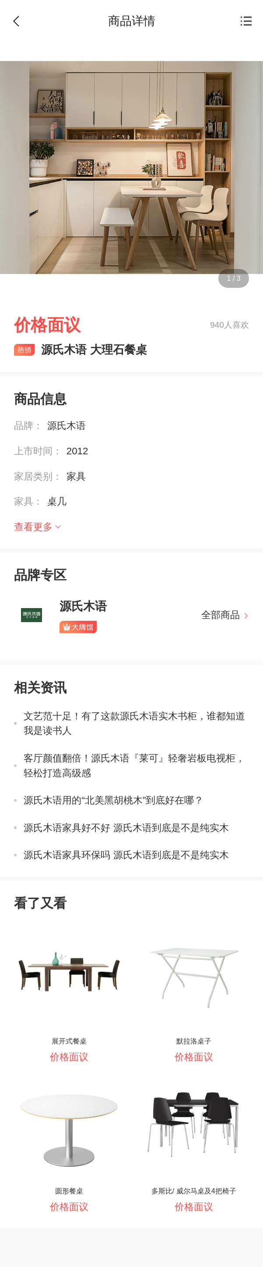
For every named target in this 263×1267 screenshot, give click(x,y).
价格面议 (69, 1056)
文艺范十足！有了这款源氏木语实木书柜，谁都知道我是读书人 (134, 723)
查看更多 (33, 526)
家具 (76, 476)
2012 (77, 451)
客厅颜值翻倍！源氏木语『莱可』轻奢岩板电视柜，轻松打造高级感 (134, 766)
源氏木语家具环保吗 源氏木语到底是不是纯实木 (126, 854)
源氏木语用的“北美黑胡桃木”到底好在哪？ (113, 800)
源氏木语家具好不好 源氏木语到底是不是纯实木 (126, 827)
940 (217, 324)
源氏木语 (66, 425)
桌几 (57, 501)
